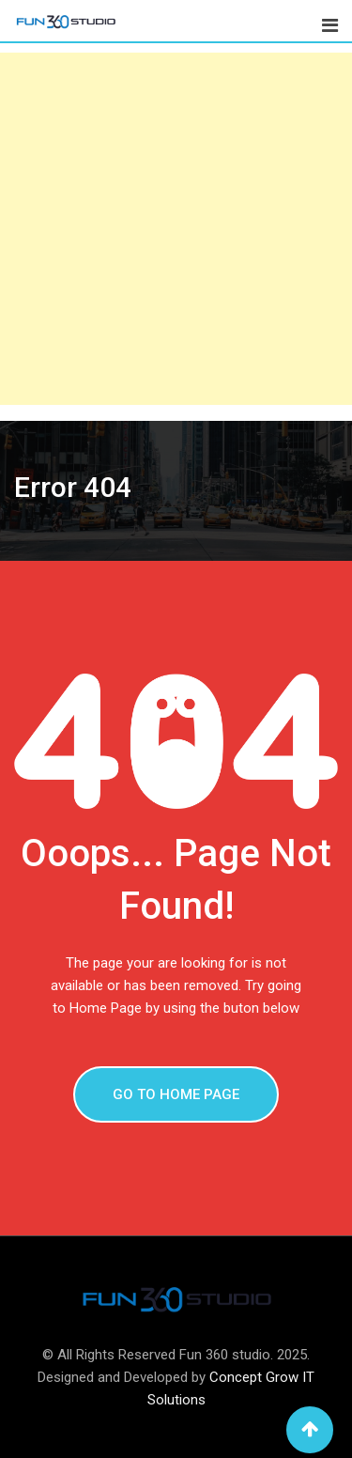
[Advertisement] (176, 229)
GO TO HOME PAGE (176, 1094)
